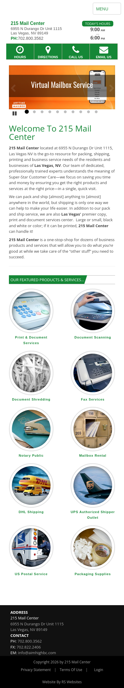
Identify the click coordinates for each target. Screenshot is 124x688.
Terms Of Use (71, 669)
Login (98, 669)
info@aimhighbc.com (37, 652)
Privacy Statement (36, 669)
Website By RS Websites (62, 681)
